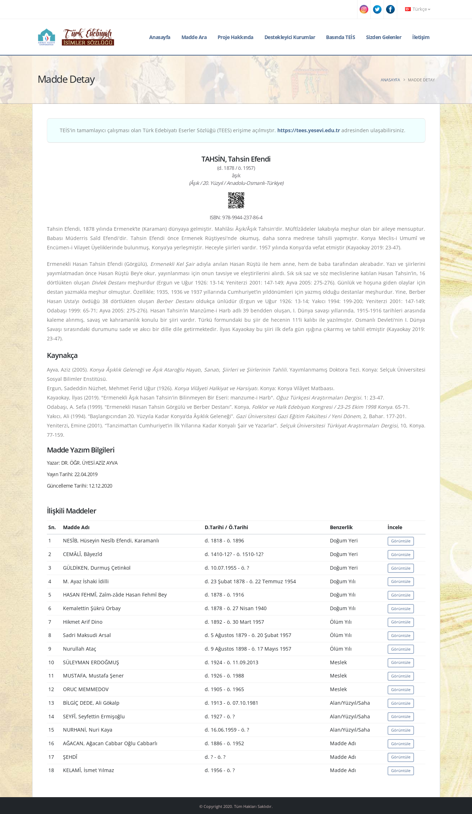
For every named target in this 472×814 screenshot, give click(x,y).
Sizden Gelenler (384, 37)
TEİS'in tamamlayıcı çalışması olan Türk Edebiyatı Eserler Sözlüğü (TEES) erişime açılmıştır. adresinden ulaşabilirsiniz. (232, 130)
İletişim (420, 37)
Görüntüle (400, 541)
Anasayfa (159, 37)
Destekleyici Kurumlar (289, 37)
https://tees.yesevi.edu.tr (308, 130)
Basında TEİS (340, 37)
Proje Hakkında (235, 37)
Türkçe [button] (417, 9)
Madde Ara (194, 37)
